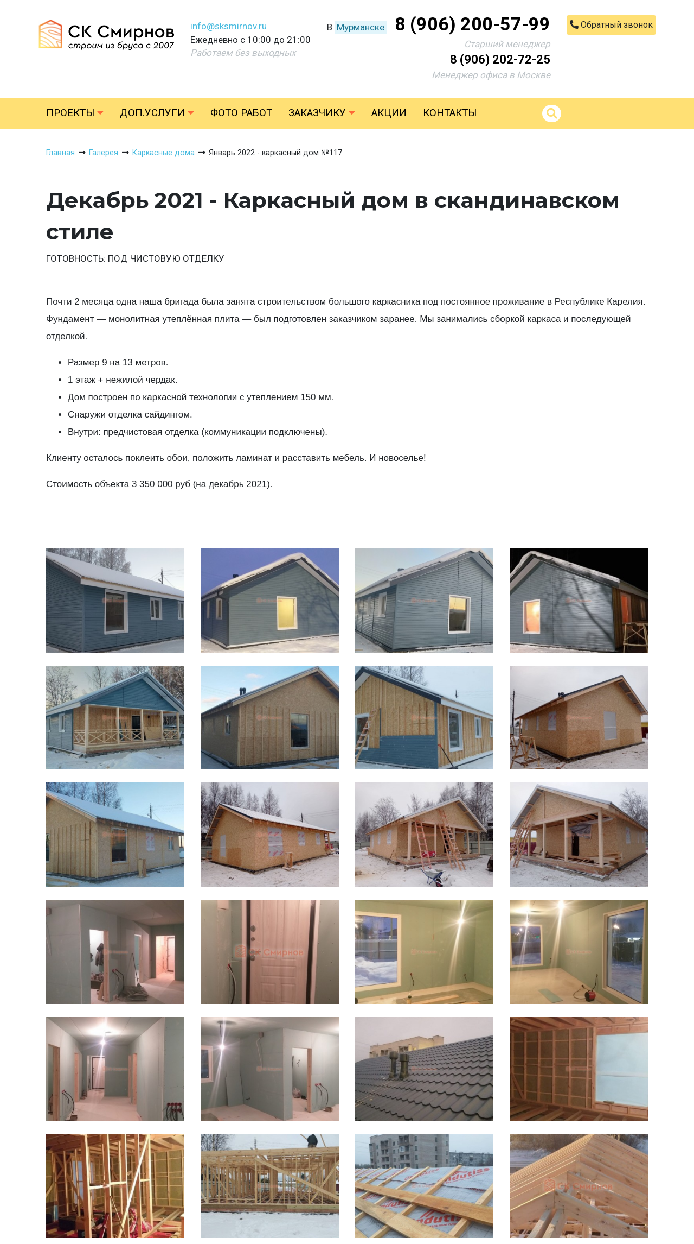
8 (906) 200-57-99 (472, 24)
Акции (389, 113)
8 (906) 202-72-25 (500, 59)
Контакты (450, 113)
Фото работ (241, 113)
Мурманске (360, 27)
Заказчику (321, 113)
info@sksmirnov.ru (228, 26)
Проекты (75, 113)
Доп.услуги (157, 113)
